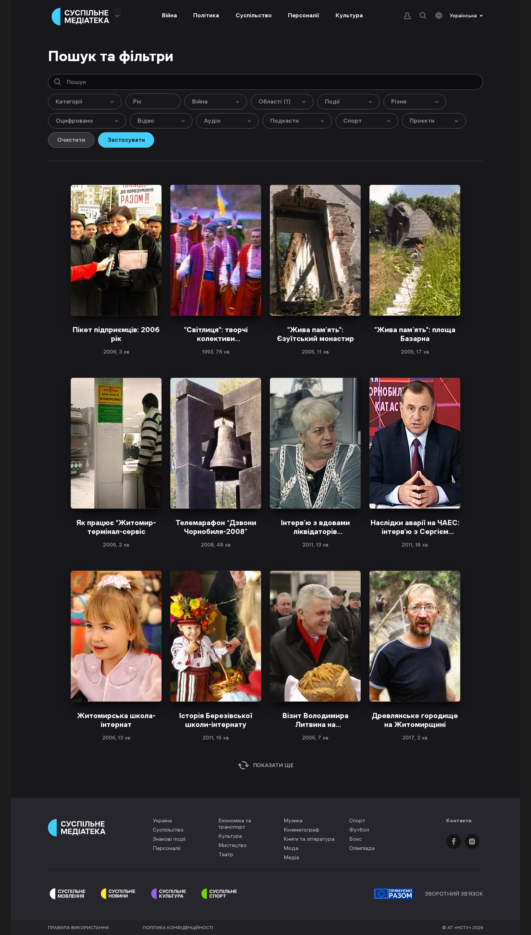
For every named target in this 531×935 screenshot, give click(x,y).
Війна (169, 15)
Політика (206, 15)
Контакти (459, 820)
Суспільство (254, 15)
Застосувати (126, 140)
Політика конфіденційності (178, 927)
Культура (349, 15)
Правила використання (78, 927)
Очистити (71, 140)
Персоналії (303, 15)
